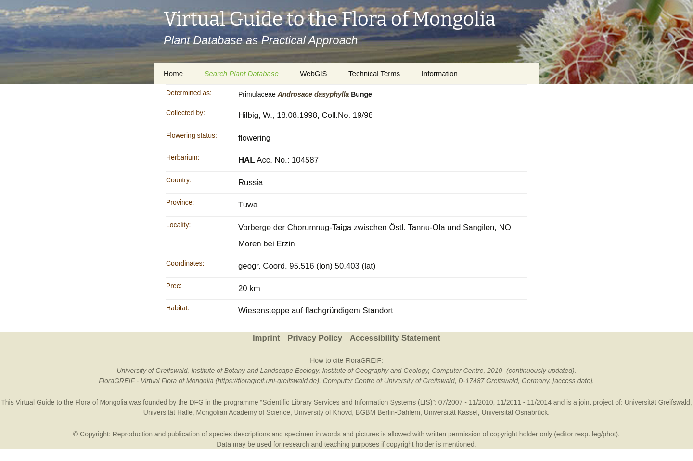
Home (173, 73)
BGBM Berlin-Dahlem (388, 412)
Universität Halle (167, 412)
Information (440, 73)
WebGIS (313, 73)
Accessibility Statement (395, 338)
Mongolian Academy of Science (243, 412)
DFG (196, 402)
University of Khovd (323, 412)
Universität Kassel (451, 412)
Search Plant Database (241, 73)
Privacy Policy (314, 338)
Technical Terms (374, 73)
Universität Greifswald (657, 402)
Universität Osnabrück (515, 412)
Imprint (266, 338)
